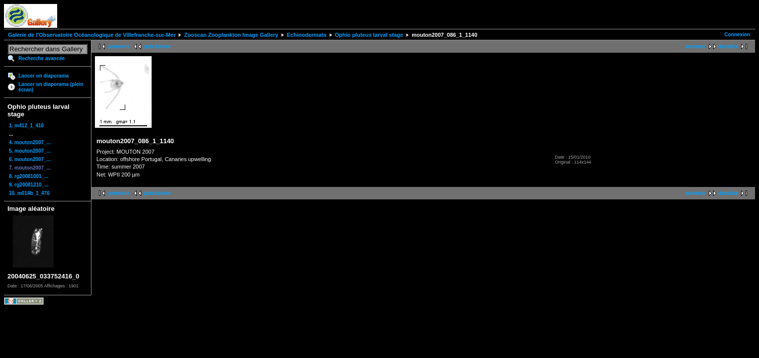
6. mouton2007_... (30, 159)
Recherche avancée (41, 58)
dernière (728, 46)
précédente (157, 46)
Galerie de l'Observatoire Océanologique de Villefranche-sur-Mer (91, 35)
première (118, 46)
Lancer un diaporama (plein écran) (51, 87)
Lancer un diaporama (43, 76)
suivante (695, 46)
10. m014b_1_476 (29, 193)
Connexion (737, 34)
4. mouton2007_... (30, 142)
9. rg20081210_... (29, 184)
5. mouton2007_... (30, 151)
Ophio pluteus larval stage (369, 35)
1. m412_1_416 (26, 125)
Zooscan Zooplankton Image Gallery (231, 35)
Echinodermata (306, 35)
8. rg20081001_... (29, 176)
